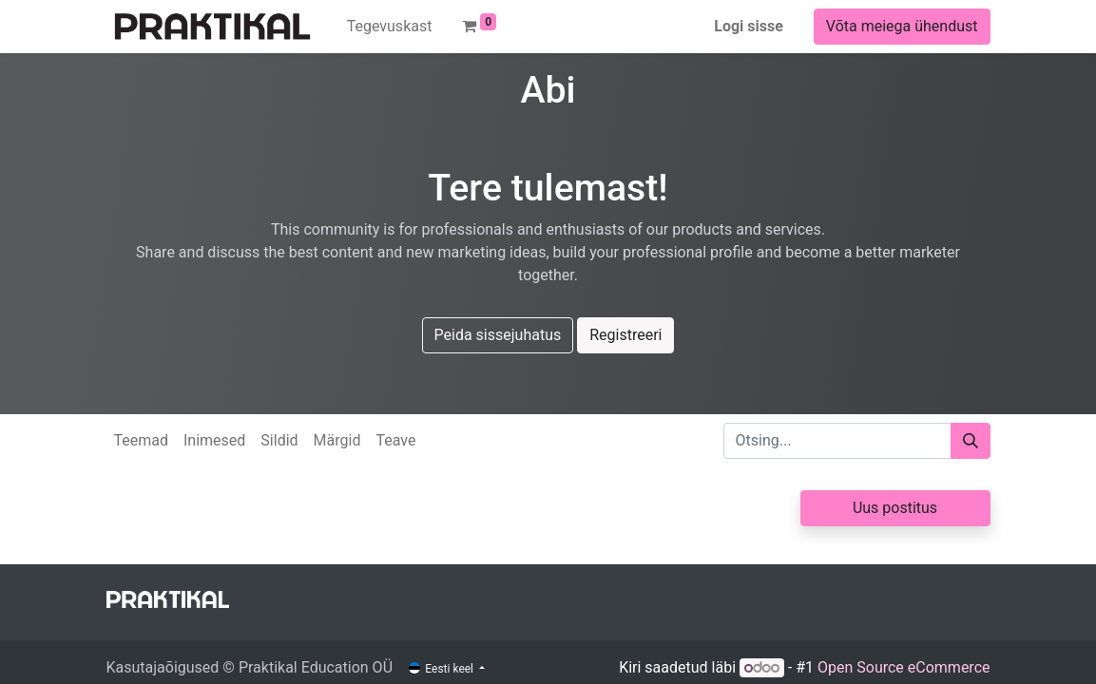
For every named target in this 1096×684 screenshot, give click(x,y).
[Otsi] (970, 441)
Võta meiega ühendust (902, 26)
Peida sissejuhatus (498, 335)
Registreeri (625, 335)
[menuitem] (389, 27)
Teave (395, 440)
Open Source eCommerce (903, 667)
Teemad (141, 440)
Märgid (337, 440)
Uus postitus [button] (895, 508)
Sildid (279, 440)
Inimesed (214, 440)
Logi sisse (748, 26)
